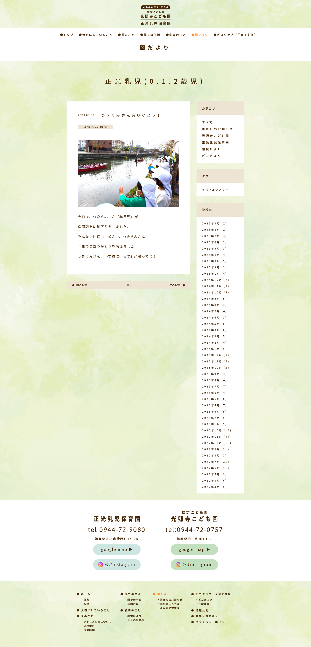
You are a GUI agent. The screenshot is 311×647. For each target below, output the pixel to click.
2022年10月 (212, 443)
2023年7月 (211, 386)
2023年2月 (211, 418)
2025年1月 (211, 273)
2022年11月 (212, 436)
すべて (207, 122)
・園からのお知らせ (169, 599)
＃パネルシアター (215, 189)
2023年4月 (211, 405)
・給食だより (133, 616)
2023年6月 (211, 392)
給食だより (212, 149)
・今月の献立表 (134, 620)
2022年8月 (211, 455)
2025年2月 (211, 267)
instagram (116, 564)
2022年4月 (211, 480)
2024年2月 (211, 342)
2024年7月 (211, 311)
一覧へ (128, 285)
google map (116, 549)
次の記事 (177, 285)
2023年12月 (212, 355)
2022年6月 (211, 468)
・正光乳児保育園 (168, 608)
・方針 (85, 603)
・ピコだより (203, 599)
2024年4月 (211, 330)
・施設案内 (88, 626)
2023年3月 (211, 411)
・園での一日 (133, 599)
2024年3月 (211, 336)
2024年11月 (212, 286)
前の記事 (79, 285)
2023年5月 (211, 399)
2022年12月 (212, 430)
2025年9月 (211, 223)
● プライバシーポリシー (209, 622)
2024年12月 (212, 280)
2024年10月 (212, 292)
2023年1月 (211, 424)
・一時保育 (202, 603)
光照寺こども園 (215, 135)
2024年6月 (211, 317)
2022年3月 (211, 486)
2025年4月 (211, 254)
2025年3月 (211, 261)
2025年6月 (211, 242)
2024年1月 (211, 349)
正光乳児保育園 (215, 142)
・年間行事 (132, 603)
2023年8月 (211, 380)
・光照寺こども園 (168, 603)
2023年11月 (212, 361)
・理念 (85, 599)
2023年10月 (212, 367)
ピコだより (212, 156)
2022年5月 (211, 474)
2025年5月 (211, 248)
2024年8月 (211, 305)
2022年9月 (211, 449)
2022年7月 (211, 461)
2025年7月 (211, 236)
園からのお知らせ (217, 129)
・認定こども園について (96, 621)
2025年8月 (211, 229)
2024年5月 (211, 323)
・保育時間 (88, 630)
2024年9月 (211, 298)
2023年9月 (211, 374)
